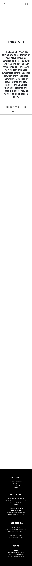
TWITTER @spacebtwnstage (16, 556)
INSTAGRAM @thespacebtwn (16, 552)
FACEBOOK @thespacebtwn (16, 554)
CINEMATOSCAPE (9, 529)
